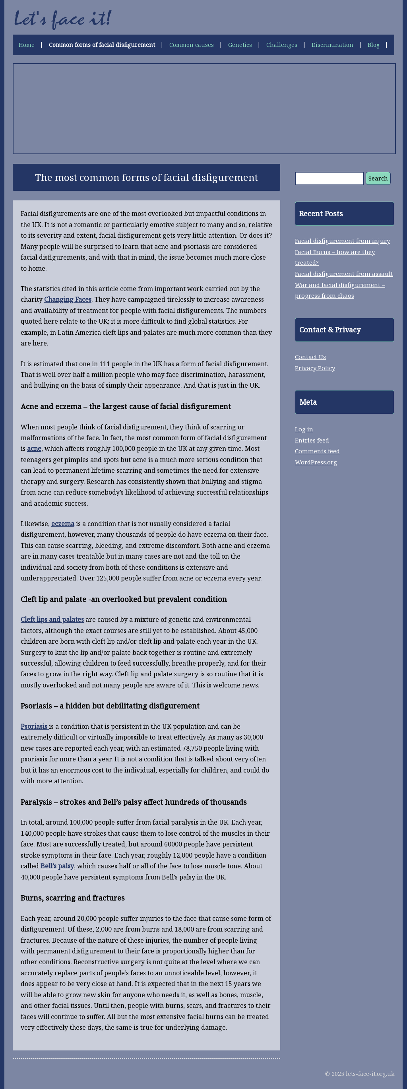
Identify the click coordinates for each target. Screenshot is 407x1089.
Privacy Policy (315, 368)
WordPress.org (316, 462)
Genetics (240, 45)
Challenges (281, 45)
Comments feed (317, 451)
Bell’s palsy (57, 866)
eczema (62, 523)
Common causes (191, 45)
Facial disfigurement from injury (342, 241)
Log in (304, 429)
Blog (374, 45)
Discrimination (332, 45)
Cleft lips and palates (52, 619)
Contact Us (310, 357)
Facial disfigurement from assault (344, 274)
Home (27, 45)
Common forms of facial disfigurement (102, 45)
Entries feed (312, 440)
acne (34, 448)
